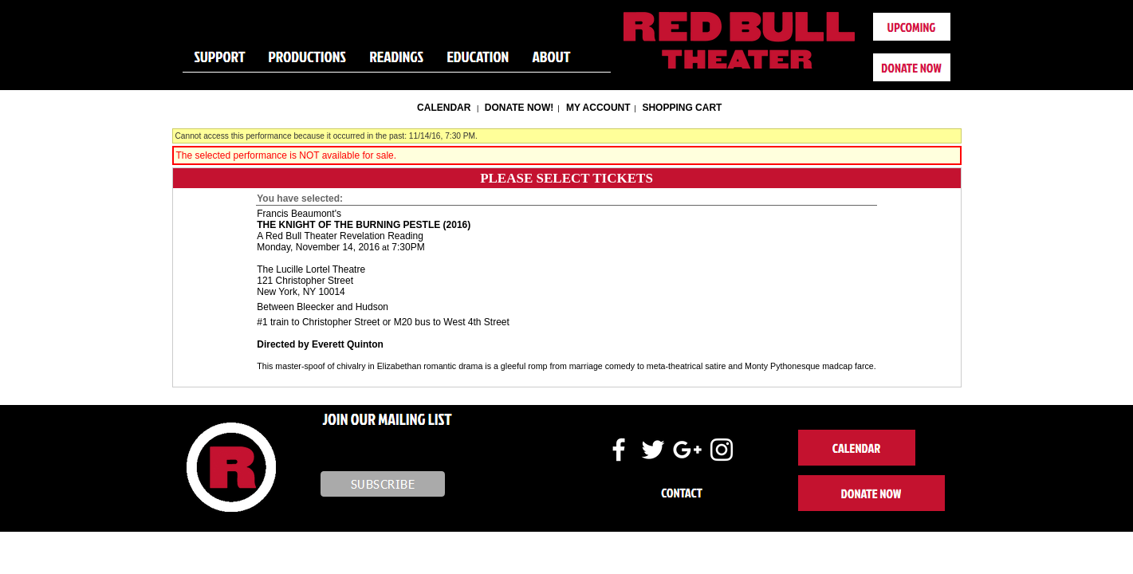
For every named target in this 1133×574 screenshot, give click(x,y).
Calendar (443, 107)
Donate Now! (519, 107)
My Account (597, 107)
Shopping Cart (682, 107)
